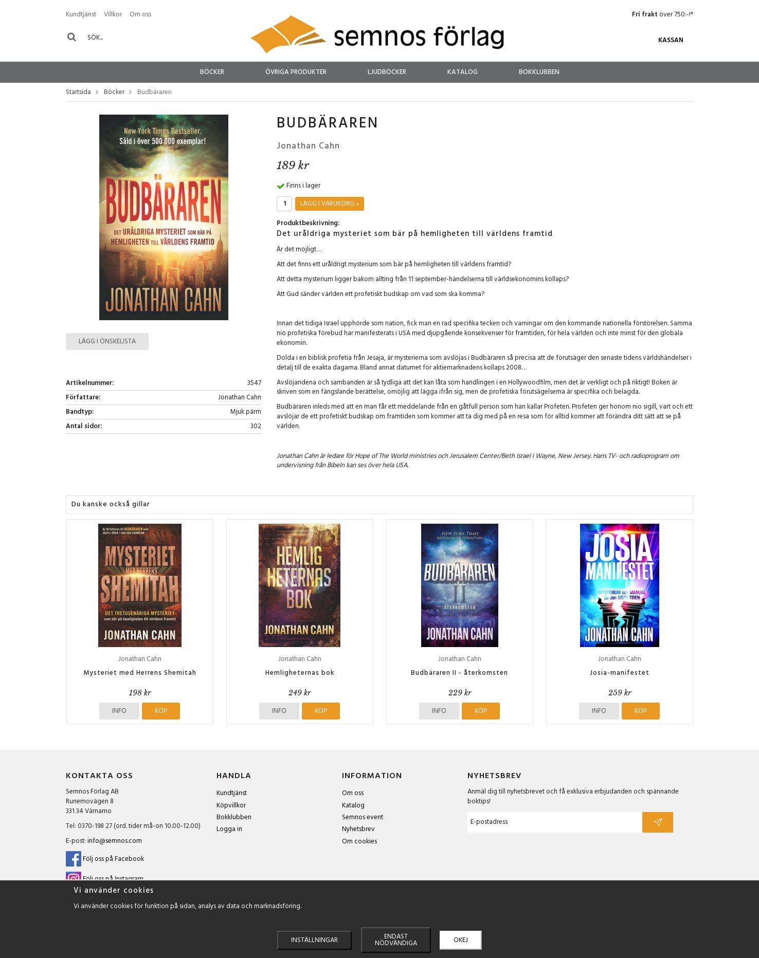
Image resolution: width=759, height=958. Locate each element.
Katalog (462, 72)
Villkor (113, 14)
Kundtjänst (81, 14)
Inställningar (314, 940)
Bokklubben (539, 72)
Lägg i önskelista (107, 341)
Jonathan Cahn (308, 146)
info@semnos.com (114, 841)
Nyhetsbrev (358, 829)
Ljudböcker (387, 72)
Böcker (212, 72)
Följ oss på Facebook (105, 859)
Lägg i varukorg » (329, 203)
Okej (461, 940)
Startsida (78, 93)
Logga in (229, 829)
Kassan (670, 40)
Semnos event (362, 817)
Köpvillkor (231, 805)
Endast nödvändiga (396, 940)
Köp (161, 711)
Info (119, 711)
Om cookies (359, 841)
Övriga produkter (296, 72)
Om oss (140, 14)
